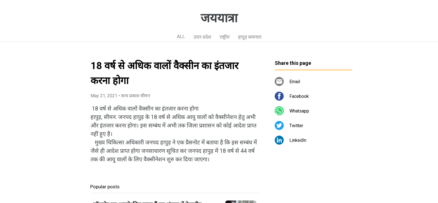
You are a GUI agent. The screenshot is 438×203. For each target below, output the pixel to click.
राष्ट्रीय (225, 37)
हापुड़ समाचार (249, 37)
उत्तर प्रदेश (202, 37)
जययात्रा (219, 18)
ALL (181, 36)
